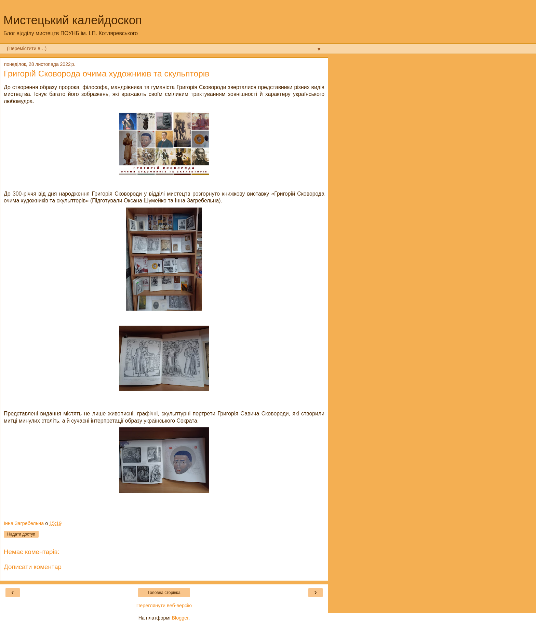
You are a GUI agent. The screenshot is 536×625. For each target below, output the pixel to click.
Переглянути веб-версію (164, 605)
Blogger (180, 618)
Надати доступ (21, 534)
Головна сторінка (164, 592)
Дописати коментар (33, 566)
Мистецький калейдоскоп (72, 20)
